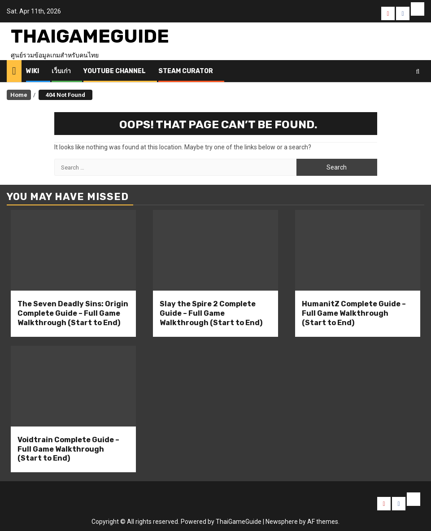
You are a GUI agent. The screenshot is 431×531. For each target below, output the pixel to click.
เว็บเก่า (61, 71)
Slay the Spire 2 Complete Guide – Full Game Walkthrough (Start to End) (211, 313)
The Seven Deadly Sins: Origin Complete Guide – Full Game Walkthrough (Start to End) (72, 313)
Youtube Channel (114, 71)
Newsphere (282, 521)
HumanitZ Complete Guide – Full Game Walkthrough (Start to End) (354, 313)
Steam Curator (185, 71)
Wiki (32, 71)
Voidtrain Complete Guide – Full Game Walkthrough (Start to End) (68, 449)
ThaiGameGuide (90, 36)
